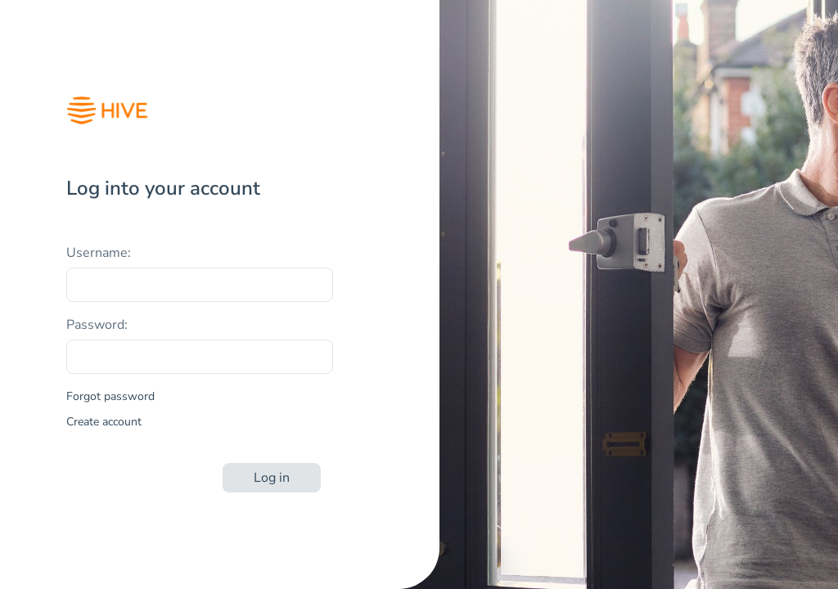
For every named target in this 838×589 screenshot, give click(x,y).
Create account (104, 421)
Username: (98, 253)
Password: (97, 325)
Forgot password (110, 396)
